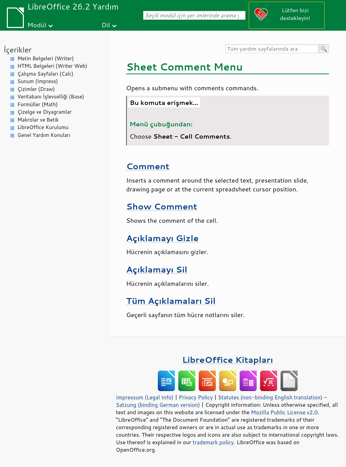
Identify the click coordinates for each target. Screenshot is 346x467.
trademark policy (213, 442)
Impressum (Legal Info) (145, 397)
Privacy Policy (196, 397)
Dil (106, 24)
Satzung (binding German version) (158, 404)
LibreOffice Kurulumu (43, 127)
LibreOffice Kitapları (227, 359)
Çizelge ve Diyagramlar (44, 111)
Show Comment (161, 206)
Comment (147, 166)
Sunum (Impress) (37, 81)
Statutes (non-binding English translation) (270, 397)
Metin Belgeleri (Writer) (45, 58)
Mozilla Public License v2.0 (284, 412)
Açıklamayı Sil (156, 269)
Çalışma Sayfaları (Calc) (45, 73)
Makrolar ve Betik (38, 119)
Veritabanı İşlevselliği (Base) (50, 96)
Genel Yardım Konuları (43, 135)
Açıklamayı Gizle (162, 238)
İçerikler (17, 49)
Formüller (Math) (37, 104)
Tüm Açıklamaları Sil (170, 301)
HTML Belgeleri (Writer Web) (52, 65)
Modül (36, 24)
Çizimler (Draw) (36, 89)
